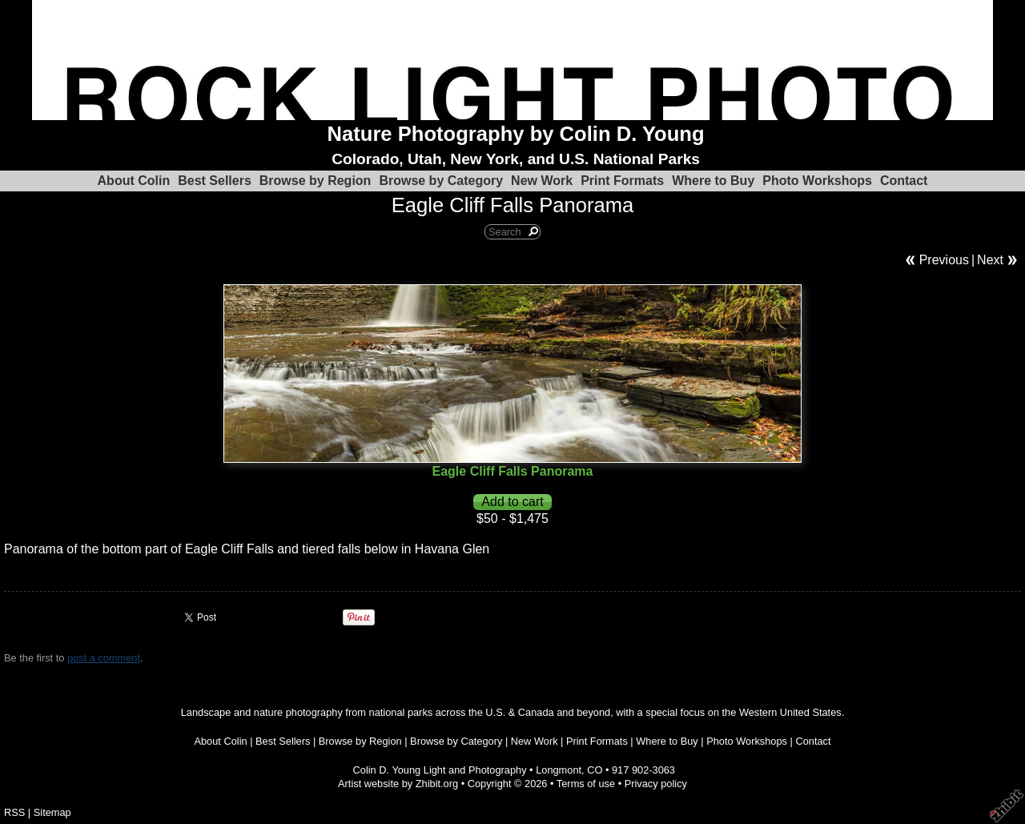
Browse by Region (315, 180)
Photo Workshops (817, 180)
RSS (14, 812)
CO (594, 770)
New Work (542, 180)
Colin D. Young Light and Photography (440, 770)
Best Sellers (214, 180)
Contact (904, 180)
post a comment (103, 658)
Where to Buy (713, 180)
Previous (944, 260)
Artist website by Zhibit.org (398, 784)
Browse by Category (441, 180)
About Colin (134, 180)
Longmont (558, 770)
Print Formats (622, 180)
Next (990, 260)
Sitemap (52, 812)
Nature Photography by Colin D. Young (516, 134)
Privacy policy (656, 784)
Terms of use (586, 784)
